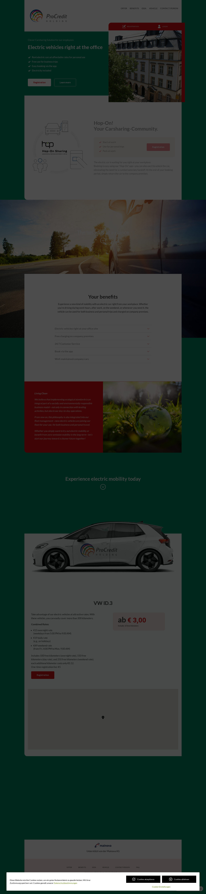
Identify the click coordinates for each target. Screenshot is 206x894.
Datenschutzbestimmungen (65, 883)
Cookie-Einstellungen (161, 887)
